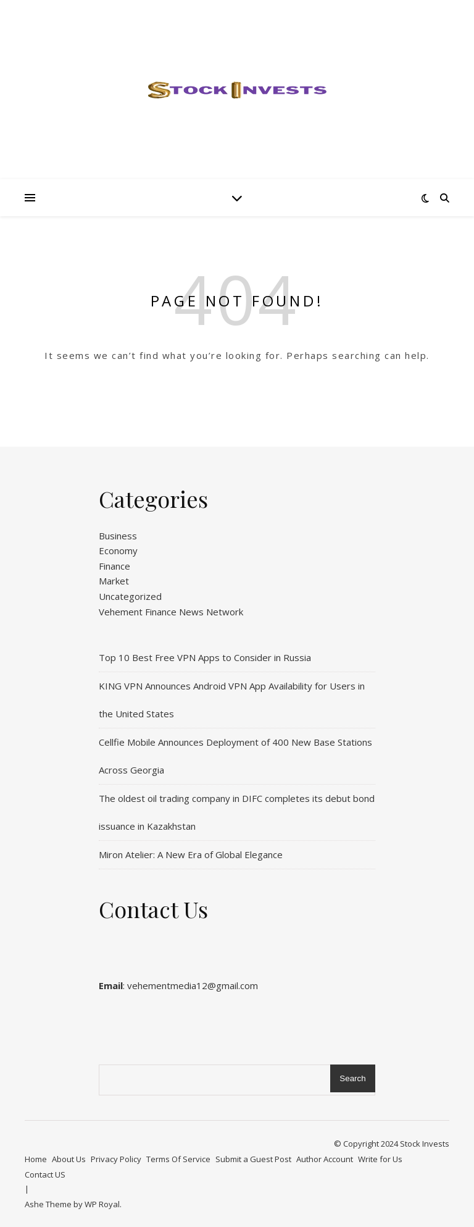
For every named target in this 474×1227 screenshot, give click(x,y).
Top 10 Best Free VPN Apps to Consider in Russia (205, 657)
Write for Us (380, 1159)
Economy (118, 550)
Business (118, 535)
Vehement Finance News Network (171, 611)
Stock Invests (424, 1143)
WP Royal (102, 1204)
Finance (114, 566)
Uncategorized (130, 596)
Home (36, 1159)
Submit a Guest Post (253, 1159)
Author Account (324, 1159)
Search (352, 1078)
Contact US (45, 1174)
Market (114, 581)
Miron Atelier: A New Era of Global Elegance (191, 854)
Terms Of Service (178, 1159)
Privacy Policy (116, 1159)
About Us (69, 1159)
